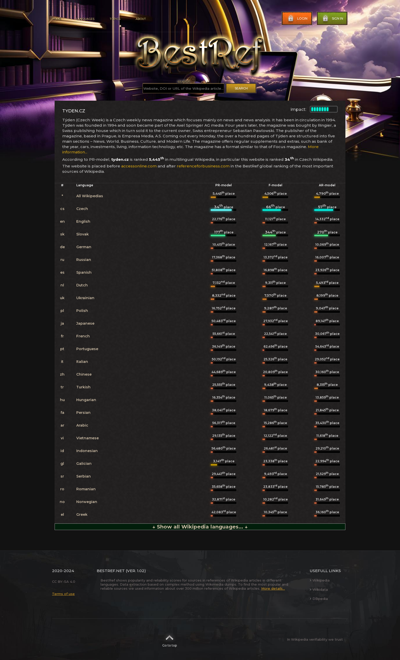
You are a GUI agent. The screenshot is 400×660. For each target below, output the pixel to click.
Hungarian (86, 400)
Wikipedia (320, 580)
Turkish (83, 387)
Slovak (82, 234)
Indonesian (87, 450)
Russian (83, 259)
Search (241, 88)
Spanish (84, 272)
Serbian (83, 476)
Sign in (332, 18)
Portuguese (87, 349)
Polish (82, 310)
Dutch (82, 285)
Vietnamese (87, 438)
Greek (82, 514)
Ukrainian (85, 298)
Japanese (85, 323)
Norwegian (86, 501)
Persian (83, 412)
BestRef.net (111, 570)
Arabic (82, 425)
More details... (273, 588)
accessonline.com (139, 166)
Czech (82, 208)
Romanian (86, 489)
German (83, 247)
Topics (115, 19)
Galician (84, 463)
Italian (82, 361)
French (83, 336)
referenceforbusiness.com (203, 166)
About (141, 19)
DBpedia (319, 599)
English (83, 221)
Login (297, 18)
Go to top (169, 639)
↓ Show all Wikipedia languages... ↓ (200, 527)
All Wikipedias (89, 196)
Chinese (84, 374)
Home (56, 19)
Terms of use (63, 594)
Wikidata (319, 589)
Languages (85, 19)
